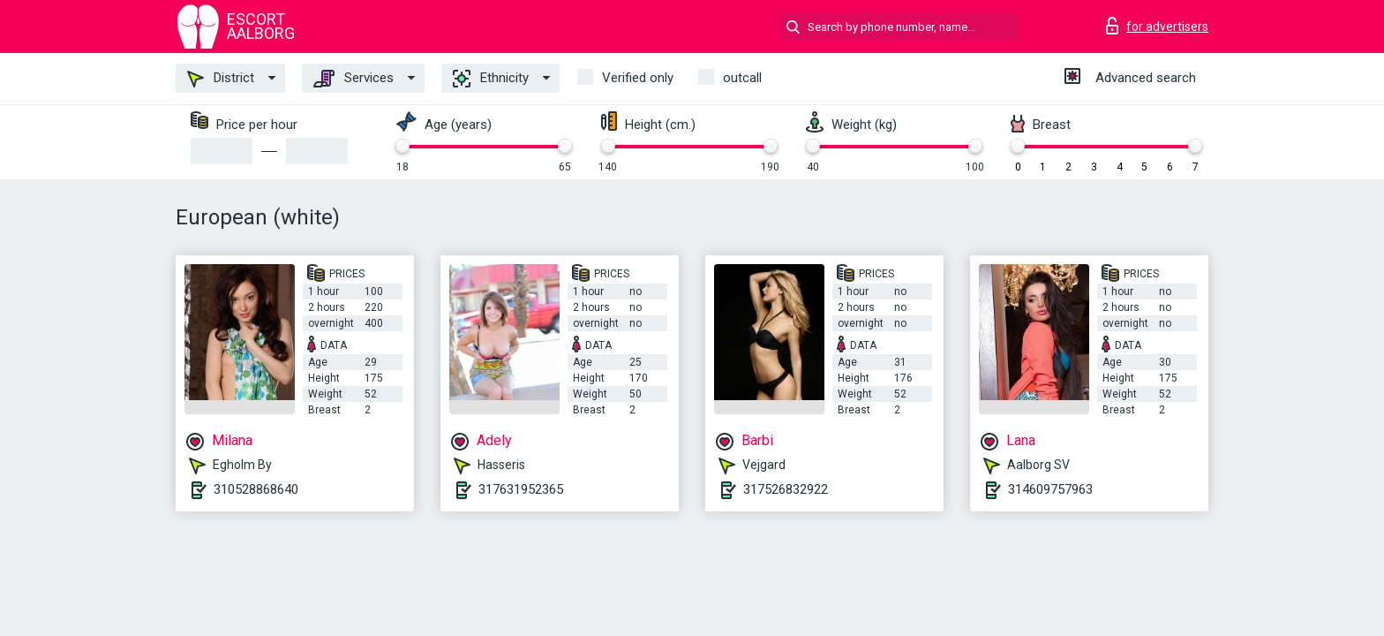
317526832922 (785, 489)
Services (353, 78)
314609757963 (1050, 489)
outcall (742, 78)
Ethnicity (491, 78)
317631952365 (520, 489)
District (220, 78)
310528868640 (256, 489)
